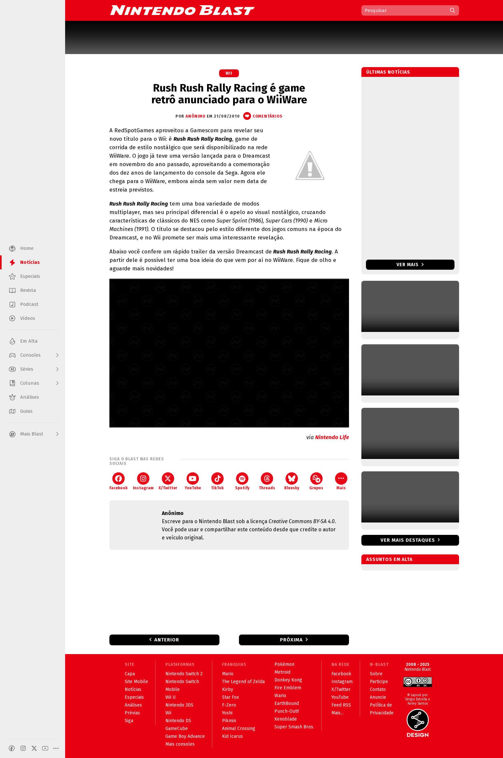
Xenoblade (285, 719)
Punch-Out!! (286, 711)
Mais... (337, 713)
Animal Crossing (238, 728)
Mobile (172, 689)
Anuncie (378, 697)
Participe (379, 681)
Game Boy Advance (185, 736)
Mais (341, 481)
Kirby (227, 689)
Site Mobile (136, 681)
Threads (267, 481)
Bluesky (291, 481)
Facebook (118, 481)
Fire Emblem (287, 688)
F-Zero (229, 705)
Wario (280, 695)
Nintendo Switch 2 (184, 674)
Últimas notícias (388, 72)
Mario (227, 674)
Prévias (132, 713)
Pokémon (284, 664)
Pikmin (229, 720)
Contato (378, 689)
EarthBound (286, 703)
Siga (129, 720)
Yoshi (227, 713)
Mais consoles (180, 744)
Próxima (291, 640)
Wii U (170, 697)
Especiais (134, 697)
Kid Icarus (232, 736)
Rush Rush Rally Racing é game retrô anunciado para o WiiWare (229, 94)
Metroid (282, 672)
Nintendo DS (178, 720)
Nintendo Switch (182, 681)
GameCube (176, 728)
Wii (229, 73)
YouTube (193, 481)
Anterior (166, 640)
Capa (130, 674)
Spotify (242, 481)
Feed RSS (341, 705)
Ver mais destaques (408, 540)
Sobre (376, 674)
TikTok (217, 481)
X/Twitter (168, 481)
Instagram (143, 481)
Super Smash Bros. (294, 727)
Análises (133, 705)
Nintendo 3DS (179, 705)
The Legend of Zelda (243, 681)
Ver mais (410, 264)
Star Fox (230, 697)
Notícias (133, 689)
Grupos (316, 481)
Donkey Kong (288, 680)
